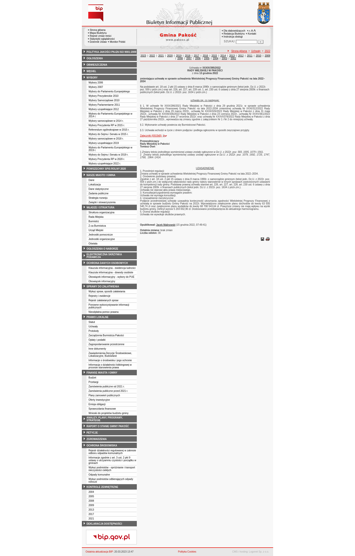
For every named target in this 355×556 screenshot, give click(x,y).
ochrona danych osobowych (107, 263)
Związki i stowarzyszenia (102, 202)
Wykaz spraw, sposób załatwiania (107, 291)
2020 (170, 55)
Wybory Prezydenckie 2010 (104, 96)
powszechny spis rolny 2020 (106, 168)
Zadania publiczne (98, 193)
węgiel (91, 71)
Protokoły (94, 331)
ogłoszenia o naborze (102, 248)
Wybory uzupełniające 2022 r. (105, 163)
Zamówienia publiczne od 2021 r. (106, 386)
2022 (267, 51)
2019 (178, 55)
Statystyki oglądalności (102, 39)
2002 (233, 58)
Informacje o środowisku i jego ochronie (110, 360)
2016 (205, 55)
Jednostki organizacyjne (102, 239)
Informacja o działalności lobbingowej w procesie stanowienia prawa (110, 366)
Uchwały (93, 326)
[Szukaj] (260, 42)
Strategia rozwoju (98, 198)
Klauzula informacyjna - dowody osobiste (111, 272)
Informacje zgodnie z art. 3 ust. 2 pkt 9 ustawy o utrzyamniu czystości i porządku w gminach (112, 460)
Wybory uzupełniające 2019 (104, 143)
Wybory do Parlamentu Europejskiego (109, 91)
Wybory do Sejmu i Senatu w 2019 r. (108, 154)
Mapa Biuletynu (98, 33)
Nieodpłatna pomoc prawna (104, 312)
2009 (91, 505)
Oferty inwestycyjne (99, 399)
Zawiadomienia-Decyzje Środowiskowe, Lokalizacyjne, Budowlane (110, 354)
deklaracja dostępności (104, 523)
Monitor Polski (117, 41)
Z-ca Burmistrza (97, 225)
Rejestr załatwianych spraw (103, 300)
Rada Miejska (96, 217)
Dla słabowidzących (234, 30)
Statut (92, 322)
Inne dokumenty (97, 348)
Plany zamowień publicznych (104, 395)
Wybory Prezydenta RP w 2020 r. (107, 159)
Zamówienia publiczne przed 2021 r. (108, 391)
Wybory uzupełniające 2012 (104, 109)
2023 (143, 55)
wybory (92, 77)
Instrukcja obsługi (233, 36)
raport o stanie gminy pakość (108, 426)
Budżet (92, 377)
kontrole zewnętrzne (102, 487)
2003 (224, 58)
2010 (258, 55)
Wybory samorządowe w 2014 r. (106, 120)
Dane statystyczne (99, 189)
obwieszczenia (97, 64)
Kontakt (252, 33)
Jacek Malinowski (166, 224)
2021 (91, 518)
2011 (249, 55)
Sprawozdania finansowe (102, 408)
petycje (92, 432)
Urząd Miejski (96, 230)
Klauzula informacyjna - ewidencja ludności (112, 268)
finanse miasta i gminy (102, 372)
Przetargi (93, 382)
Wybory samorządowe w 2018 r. (106, 138)
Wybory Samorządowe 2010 (104, 100)
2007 (189, 58)
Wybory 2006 (96, 82)
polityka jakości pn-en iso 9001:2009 (111, 52)
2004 (91, 492)
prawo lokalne (97, 317)
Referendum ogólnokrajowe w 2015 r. (109, 129)
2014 (223, 55)
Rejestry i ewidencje (99, 296)
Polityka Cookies (187, 551)
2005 (91, 496)
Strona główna (98, 30)
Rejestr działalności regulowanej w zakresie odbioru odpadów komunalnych (112, 452)
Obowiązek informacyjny (102, 281)
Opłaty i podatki (97, 339)
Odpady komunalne (99, 474)
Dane (91, 180)
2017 (91, 514)
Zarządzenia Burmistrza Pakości (106, 335)
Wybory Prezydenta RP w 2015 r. (107, 125)
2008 (91, 500)
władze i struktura (100, 207)
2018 (187, 55)
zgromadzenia (97, 439)
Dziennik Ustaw (98, 41)
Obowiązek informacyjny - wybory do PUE (111, 277)
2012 (241, 55)
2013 (91, 509)
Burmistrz (94, 221)
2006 (197, 58)
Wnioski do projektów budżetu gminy (108, 413)
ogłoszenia (95, 58)
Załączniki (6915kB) (154, 135)
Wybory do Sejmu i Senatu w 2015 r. (108, 134)
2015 (214, 55)
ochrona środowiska (102, 445)
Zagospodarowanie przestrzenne (106, 344)
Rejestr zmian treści (100, 36)
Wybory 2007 (96, 87)
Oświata (93, 243)
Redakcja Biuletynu (234, 33)
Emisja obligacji (97, 404)
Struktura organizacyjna (101, 212)
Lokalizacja (95, 184)
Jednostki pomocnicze (101, 234)
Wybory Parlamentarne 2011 (104, 104)
